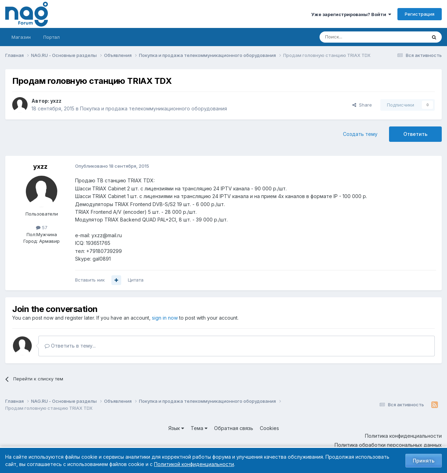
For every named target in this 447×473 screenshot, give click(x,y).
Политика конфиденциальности (403, 436)
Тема (199, 428)
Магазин (21, 37)
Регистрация (419, 14)
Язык (176, 428)
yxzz (55, 101)
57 (41, 227)
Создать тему (360, 134)
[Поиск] (354, 37)
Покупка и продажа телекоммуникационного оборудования (153, 108)
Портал (51, 37)
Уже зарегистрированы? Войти (351, 14)
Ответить (415, 134)
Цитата (136, 280)
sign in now (165, 318)
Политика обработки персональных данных (388, 445)
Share (362, 105)
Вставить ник (90, 280)
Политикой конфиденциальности (194, 464)
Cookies (269, 428)
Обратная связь (233, 428)
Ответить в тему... (70, 346)
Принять (423, 461)
